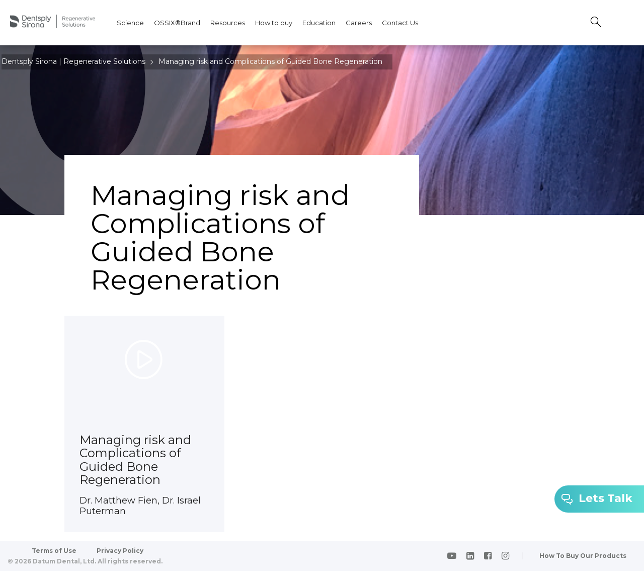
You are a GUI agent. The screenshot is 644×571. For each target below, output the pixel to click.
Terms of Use (54, 550)
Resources (227, 23)
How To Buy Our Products (582, 555)
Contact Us (400, 23)
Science (130, 23)
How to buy (273, 23)
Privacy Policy (120, 550)
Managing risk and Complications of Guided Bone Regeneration (270, 61)
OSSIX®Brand (177, 23)
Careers (359, 23)
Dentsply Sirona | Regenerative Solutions (73, 61)
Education (319, 23)
